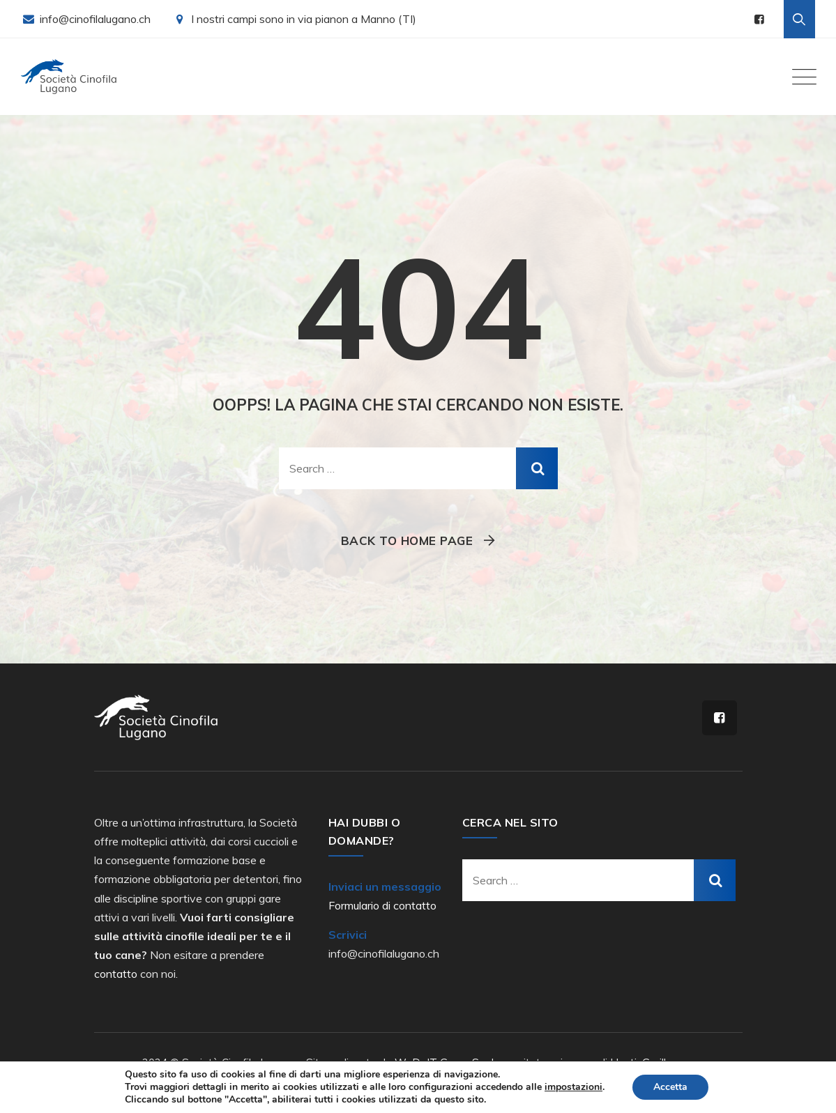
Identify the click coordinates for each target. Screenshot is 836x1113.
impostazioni (573, 1087)
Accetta (670, 1086)
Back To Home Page (407, 540)
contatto (115, 974)
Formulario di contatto (382, 905)
